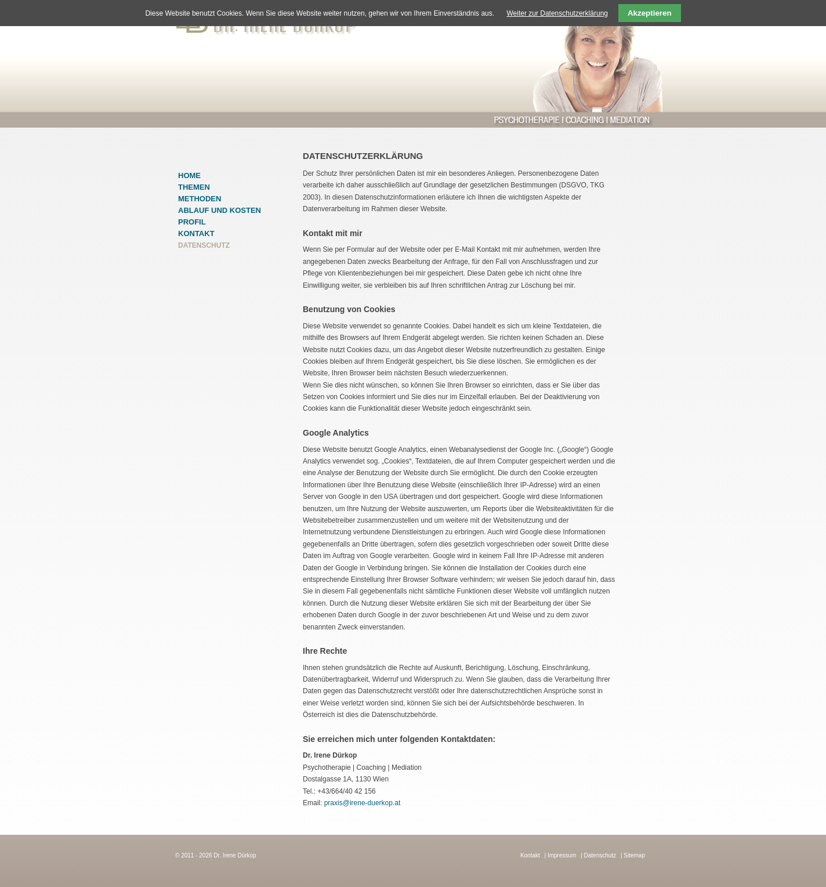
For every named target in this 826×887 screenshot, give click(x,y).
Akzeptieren (650, 13)
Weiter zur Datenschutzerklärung (557, 13)
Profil (192, 222)
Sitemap (634, 855)
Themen (194, 187)
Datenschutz (600, 855)
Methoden (199, 198)
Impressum (562, 855)
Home (189, 175)
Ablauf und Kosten (219, 210)
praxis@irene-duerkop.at (362, 803)
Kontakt (196, 233)
